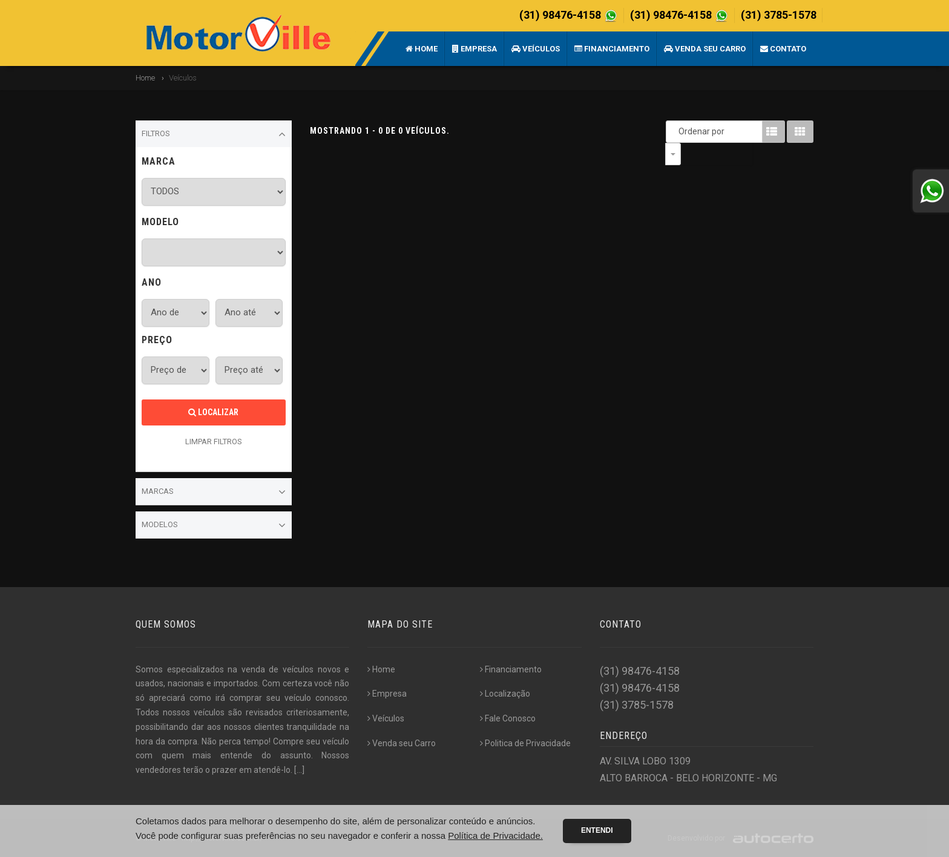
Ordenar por (676, 131)
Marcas (214, 492)
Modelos (214, 525)
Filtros (214, 134)
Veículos (535, 48)
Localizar (213, 412)
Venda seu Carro (705, 48)
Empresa (474, 48)
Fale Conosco (508, 718)
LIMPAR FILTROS (213, 441)
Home (422, 48)
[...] (299, 770)
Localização (505, 693)
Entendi (597, 830)
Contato (783, 48)
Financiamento (611, 48)
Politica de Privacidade (525, 743)
